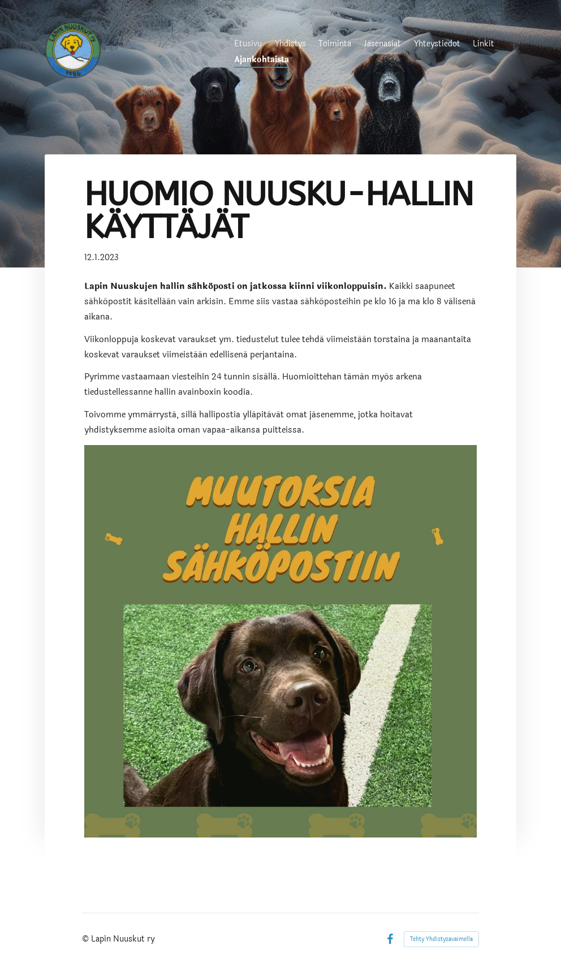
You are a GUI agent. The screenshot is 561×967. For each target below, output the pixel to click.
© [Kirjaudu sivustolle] (86, 939)
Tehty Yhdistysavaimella (441, 939)
